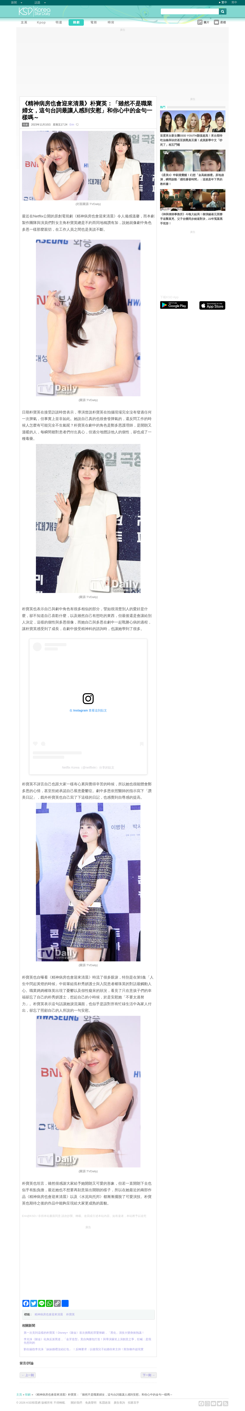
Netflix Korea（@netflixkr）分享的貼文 (88, 767)
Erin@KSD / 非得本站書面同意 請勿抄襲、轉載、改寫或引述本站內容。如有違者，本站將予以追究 (84, 1216)
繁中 (224, 2)
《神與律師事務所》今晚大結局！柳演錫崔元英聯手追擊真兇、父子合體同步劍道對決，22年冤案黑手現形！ (191, 219)
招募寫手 (133, 1402)
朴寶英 (70, 1314)
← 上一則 (28, 1375)
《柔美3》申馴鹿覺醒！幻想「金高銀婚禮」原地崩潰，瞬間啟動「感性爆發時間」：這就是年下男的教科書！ (192, 179)
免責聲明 (90, 1402)
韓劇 (25, 124)
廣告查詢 (119, 1402)
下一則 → (149, 1375)
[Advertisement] (88, 1260)
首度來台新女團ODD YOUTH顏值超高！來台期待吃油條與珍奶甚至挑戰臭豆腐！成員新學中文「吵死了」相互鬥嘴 (191, 140)
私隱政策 (105, 1402)
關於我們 (76, 1402)
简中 (234, 2)
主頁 (19, 1394)
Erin (71, 124)
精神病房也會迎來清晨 (49, 1314)
